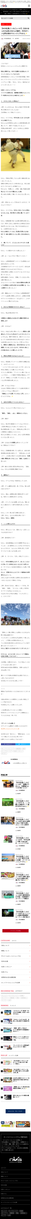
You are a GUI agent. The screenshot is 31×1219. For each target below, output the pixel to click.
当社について (5, 945)
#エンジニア (4, 995)
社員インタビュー (6, 966)
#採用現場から (24, 997)
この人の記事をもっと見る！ (19, 763)
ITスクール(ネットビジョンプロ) (11, 956)
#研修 (17, 997)
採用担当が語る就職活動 (8, 977)
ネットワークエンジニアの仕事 (10, 982)
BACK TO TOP (15, 1111)
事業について (5, 950)
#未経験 (21, 995)
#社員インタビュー (18, 751)
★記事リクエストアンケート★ (10, 728)
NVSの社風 (4, 961)
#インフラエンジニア (7, 751)
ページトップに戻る (15, 930)
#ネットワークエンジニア (8, 748)
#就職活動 (18, 748)
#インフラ (4, 1000)
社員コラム (4, 972)
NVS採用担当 (6, 38)
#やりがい (4, 753)
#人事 (9, 1000)
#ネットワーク (5, 997)
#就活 (23, 748)
